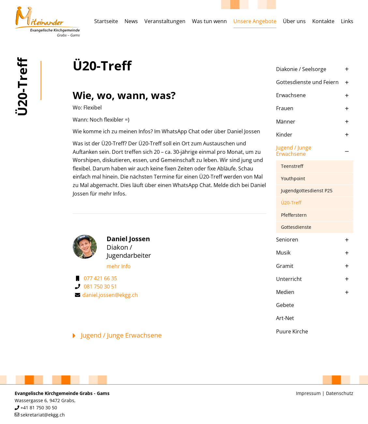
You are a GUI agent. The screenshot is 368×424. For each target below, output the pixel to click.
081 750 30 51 (100, 286)
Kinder (284, 134)
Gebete (285, 305)
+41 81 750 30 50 (39, 407)
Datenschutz (339, 393)
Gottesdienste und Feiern (307, 82)
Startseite (106, 21)
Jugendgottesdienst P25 (306, 190)
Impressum (308, 393)
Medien (285, 292)
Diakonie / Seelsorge (301, 69)
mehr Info (119, 266)
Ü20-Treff (291, 202)
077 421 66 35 (100, 278)
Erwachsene (291, 95)
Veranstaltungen (164, 21)
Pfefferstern (294, 215)
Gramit (284, 266)
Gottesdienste (296, 227)
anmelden (287, 393)
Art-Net (285, 318)
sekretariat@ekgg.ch (43, 415)
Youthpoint (293, 178)
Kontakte (323, 21)
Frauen (284, 108)
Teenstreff (292, 166)
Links (347, 21)
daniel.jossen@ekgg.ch (110, 295)
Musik (283, 252)
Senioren (287, 239)
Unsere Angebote (254, 21)
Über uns (294, 21)
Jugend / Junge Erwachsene (293, 150)
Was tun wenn (209, 21)
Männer (285, 121)
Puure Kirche (292, 331)
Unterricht (289, 279)
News (131, 21)
